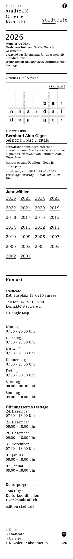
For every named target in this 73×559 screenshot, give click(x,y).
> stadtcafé (15, 534)
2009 (25, 237)
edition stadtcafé (20, 506)
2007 (54, 237)
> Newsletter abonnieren (27, 543)
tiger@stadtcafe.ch (21, 500)
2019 (54, 208)
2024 (40, 198)
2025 (25, 198)
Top (64, 542)
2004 (40, 246)
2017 (25, 217)
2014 (11, 227)
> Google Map (17, 313)
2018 (11, 217)
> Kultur (13, 530)
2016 (40, 217)
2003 (54, 246)
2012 (40, 227)
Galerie (15, 16)
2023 (54, 198)
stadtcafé (17, 11)
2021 (25, 208)
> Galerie (13, 538)
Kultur (14, 6)
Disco (18, 43)
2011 (54, 227)
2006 (11, 246)
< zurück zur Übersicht (22, 78)
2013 (25, 227)
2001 (25, 256)
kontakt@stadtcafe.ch (24, 306)
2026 (14, 37)
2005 (25, 246)
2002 (11, 256)
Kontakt (16, 22)
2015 (54, 217)
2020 (40, 208)
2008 (40, 237)
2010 (11, 237)
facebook (64, 5)
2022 (11, 208)
